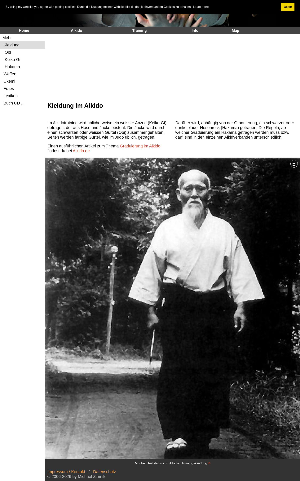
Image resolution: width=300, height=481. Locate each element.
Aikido (76, 30)
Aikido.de (81, 151)
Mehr (6, 37)
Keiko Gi (10, 59)
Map (235, 30)
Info (195, 30)
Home (24, 30)
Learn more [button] (201, 6)
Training (139, 30)
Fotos (7, 88)
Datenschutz (104, 471)
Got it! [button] (288, 6)
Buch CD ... (12, 103)
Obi (6, 52)
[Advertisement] (171, 68)
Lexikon (9, 96)
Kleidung (10, 45)
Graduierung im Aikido (140, 146)
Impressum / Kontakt (66, 471)
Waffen (8, 74)
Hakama (10, 67)
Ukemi (8, 81)
